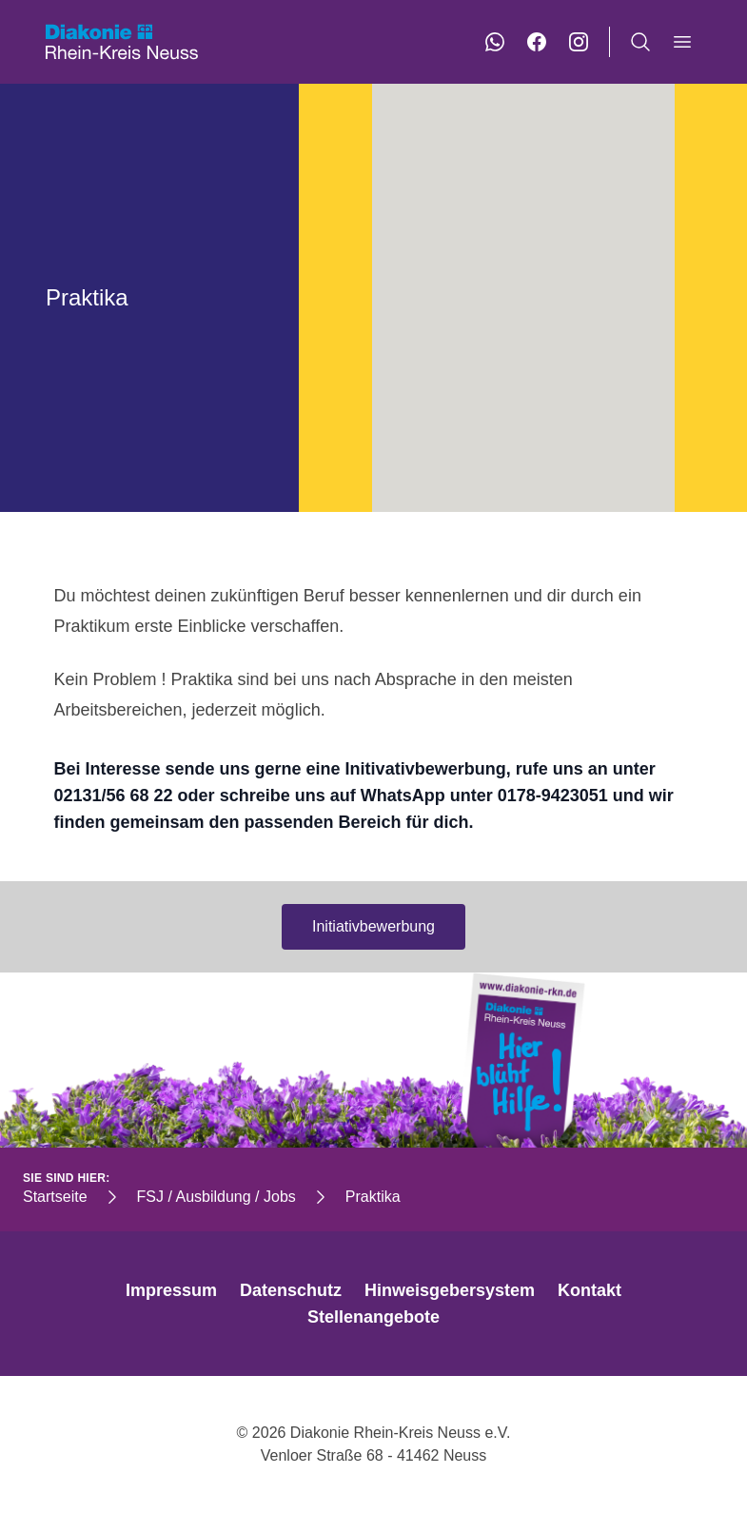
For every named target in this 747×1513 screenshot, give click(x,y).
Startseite (55, 1197)
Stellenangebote (373, 1316)
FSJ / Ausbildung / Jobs (216, 1197)
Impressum (171, 1290)
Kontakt (589, 1290)
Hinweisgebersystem (449, 1290)
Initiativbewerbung (373, 926)
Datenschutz (291, 1290)
